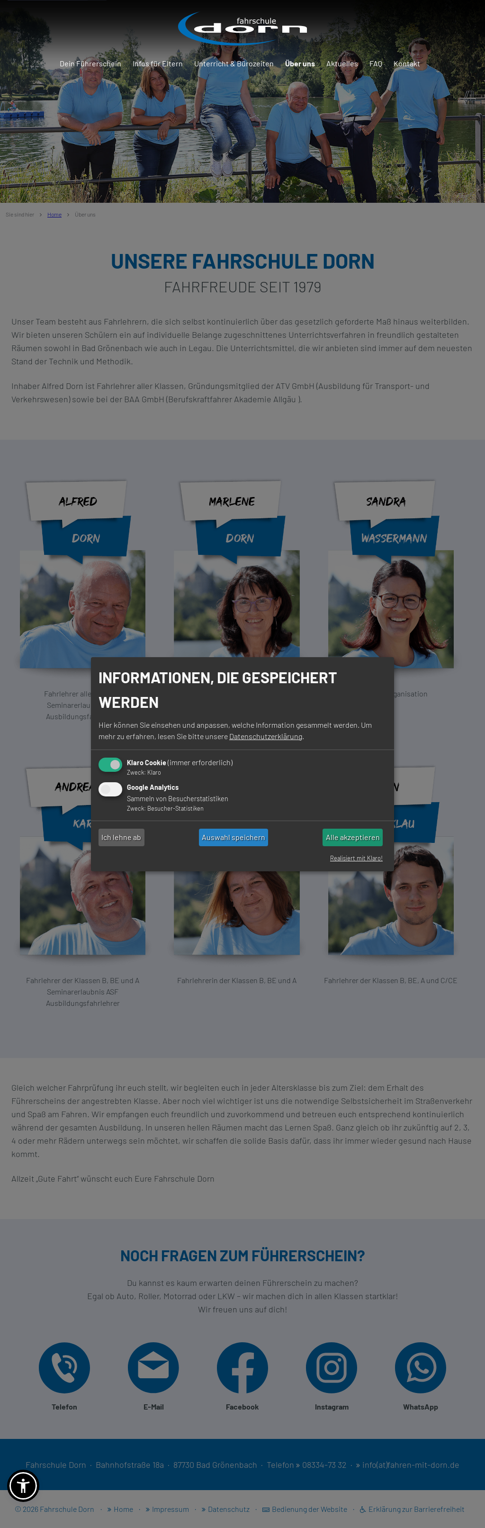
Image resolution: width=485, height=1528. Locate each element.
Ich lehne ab (121, 836)
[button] (23, 1486)
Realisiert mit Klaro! (356, 858)
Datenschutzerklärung (265, 736)
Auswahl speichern (233, 836)
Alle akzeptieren (353, 836)
